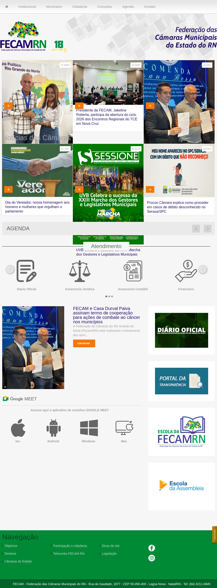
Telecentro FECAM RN (69, 553)
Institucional (27, 6)
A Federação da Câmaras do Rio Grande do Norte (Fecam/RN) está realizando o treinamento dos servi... (106, 330)
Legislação (109, 553)
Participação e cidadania (70, 546)
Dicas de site (111, 546)
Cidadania (79, 6)
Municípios (54, 6)
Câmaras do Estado (18, 561)
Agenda (128, 6)
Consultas (104, 6)
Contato (150, 6)
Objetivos (10, 546)
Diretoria (10, 553)
